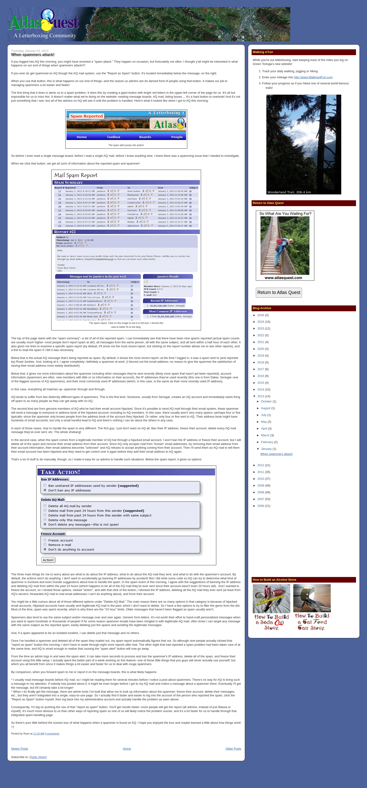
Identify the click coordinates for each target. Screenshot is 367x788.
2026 (261, 315)
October (266, 401)
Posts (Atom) (38, 757)
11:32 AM (38, 733)
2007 (261, 499)
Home (127, 748)
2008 (261, 492)
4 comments (52, 733)
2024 (261, 321)
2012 (261, 465)
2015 (261, 382)
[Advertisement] (282, 541)
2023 (261, 328)
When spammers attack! (32, 54)
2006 (261, 506)
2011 (261, 472)
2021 (261, 342)
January (266, 449)
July (264, 415)
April (264, 428)
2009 (261, 485)
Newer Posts (19, 748)
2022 (261, 335)
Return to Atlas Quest (278, 292)
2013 (261, 396)
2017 (261, 369)
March (265, 435)
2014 (261, 389)
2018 (261, 362)
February (267, 442)
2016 (261, 376)
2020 (261, 349)
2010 (261, 478)
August (266, 408)
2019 (261, 355)
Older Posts (233, 748)
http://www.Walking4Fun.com (313, 77)
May (264, 421)
